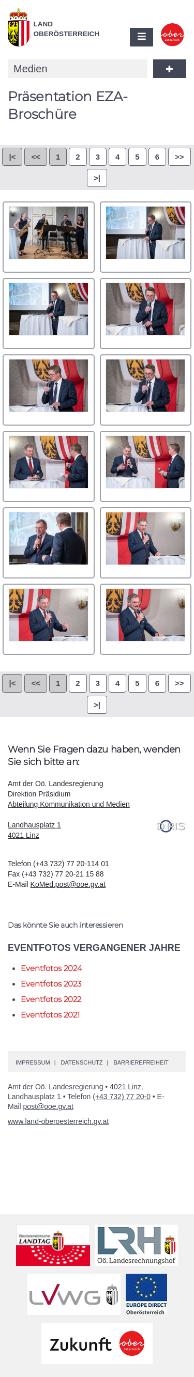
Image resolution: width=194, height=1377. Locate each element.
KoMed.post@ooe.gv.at (68, 884)
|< (12, 156)
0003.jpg (49, 313)
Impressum (33, 1062)
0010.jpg (146, 542)
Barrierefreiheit (140, 1062)
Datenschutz (81, 1062)
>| (97, 178)
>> (179, 156)
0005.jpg (49, 390)
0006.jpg (146, 390)
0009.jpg (49, 542)
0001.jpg (49, 237)
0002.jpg (146, 237)
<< (35, 156)
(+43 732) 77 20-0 (122, 1096)
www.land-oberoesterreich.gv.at (58, 1121)
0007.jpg (49, 466)
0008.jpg (146, 466)
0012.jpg (146, 619)
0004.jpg (146, 313)
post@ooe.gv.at (48, 1106)
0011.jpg (49, 619)
